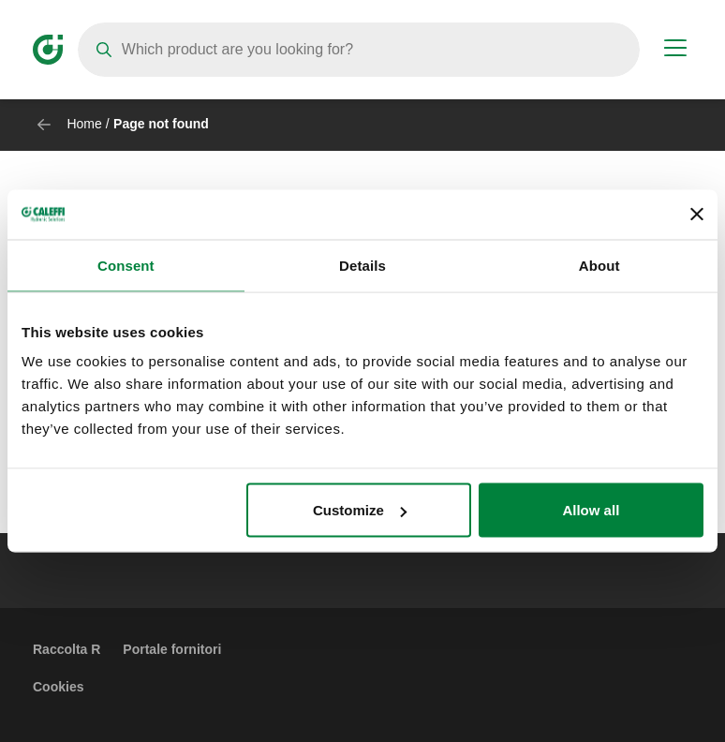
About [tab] (599, 265)
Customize (360, 510)
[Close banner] (696, 214)
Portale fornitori (172, 649)
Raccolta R (66, 649)
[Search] (359, 49)
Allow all (590, 510)
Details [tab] (362, 265)
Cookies (58, 686)
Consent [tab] (126, 265)
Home (84, 123)
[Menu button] (675, 50)
